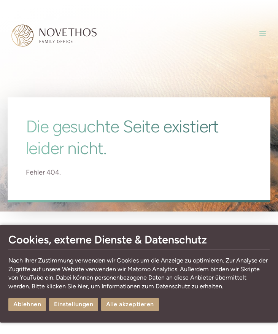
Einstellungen (74, 304)
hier (83, 286)
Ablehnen (27, 304)
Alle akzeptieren (130, 304)
